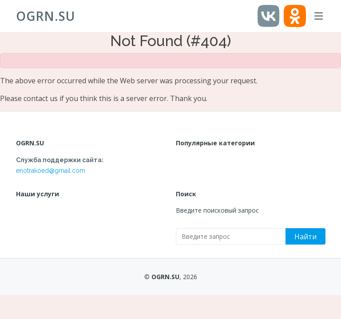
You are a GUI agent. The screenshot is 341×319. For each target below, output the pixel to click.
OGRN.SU (45, 16)
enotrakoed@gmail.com (50, 170)
